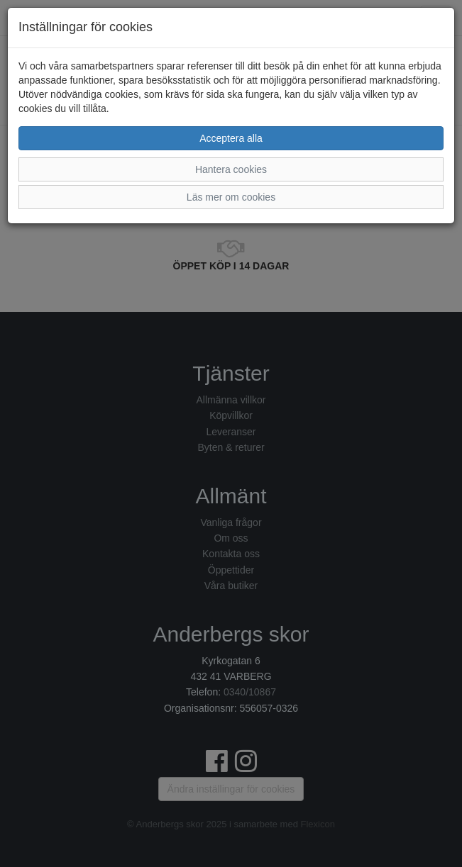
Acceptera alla (231, 138)
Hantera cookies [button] (231, 169)
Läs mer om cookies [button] (231, 197)
